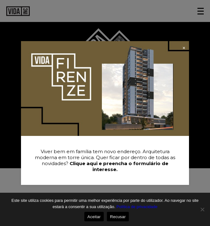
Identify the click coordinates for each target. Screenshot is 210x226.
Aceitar (94, 216)
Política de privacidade (136, 206)
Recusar (118, 216)
